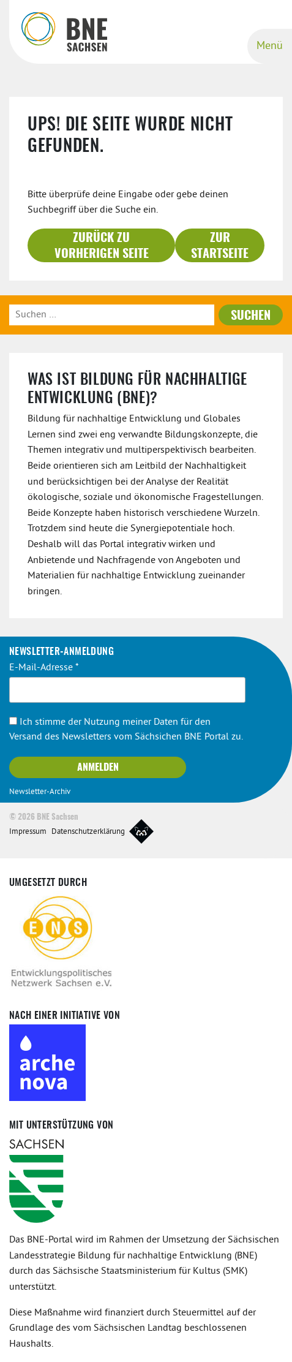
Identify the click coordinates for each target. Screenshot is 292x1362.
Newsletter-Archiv (39, 792)
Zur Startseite (220, 246)
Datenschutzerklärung (88, 832)
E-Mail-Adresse (44, 668)
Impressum (28, 832)
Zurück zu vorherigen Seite (101, 246)
